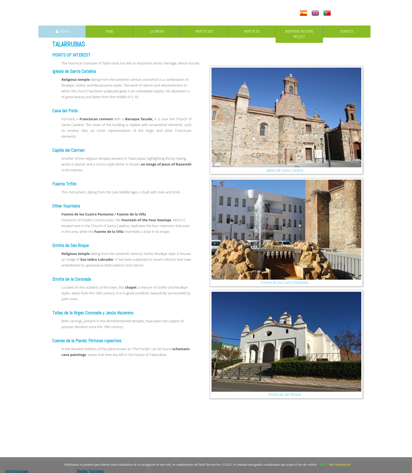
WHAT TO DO (252, 31)
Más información (339, 464)
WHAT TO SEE (204, 31)
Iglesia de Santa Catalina (284, 170)
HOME (110, 31)
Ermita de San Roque (285, 394)
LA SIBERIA (157, 31)
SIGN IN (62, 31)
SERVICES (346, 31)
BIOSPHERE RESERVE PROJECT (299, 34)
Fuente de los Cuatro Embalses (285, 282)
